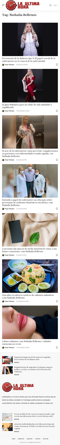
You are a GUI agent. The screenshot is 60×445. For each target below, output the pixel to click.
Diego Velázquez (9, 64)
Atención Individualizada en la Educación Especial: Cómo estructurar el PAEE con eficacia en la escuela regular (34, 426)
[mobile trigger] (4, 5)
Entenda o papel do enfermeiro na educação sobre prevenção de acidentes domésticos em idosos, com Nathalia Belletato (27, 202)
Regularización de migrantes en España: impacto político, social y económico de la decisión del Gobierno (33, 369)
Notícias (16, 362)
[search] (50, 5)
